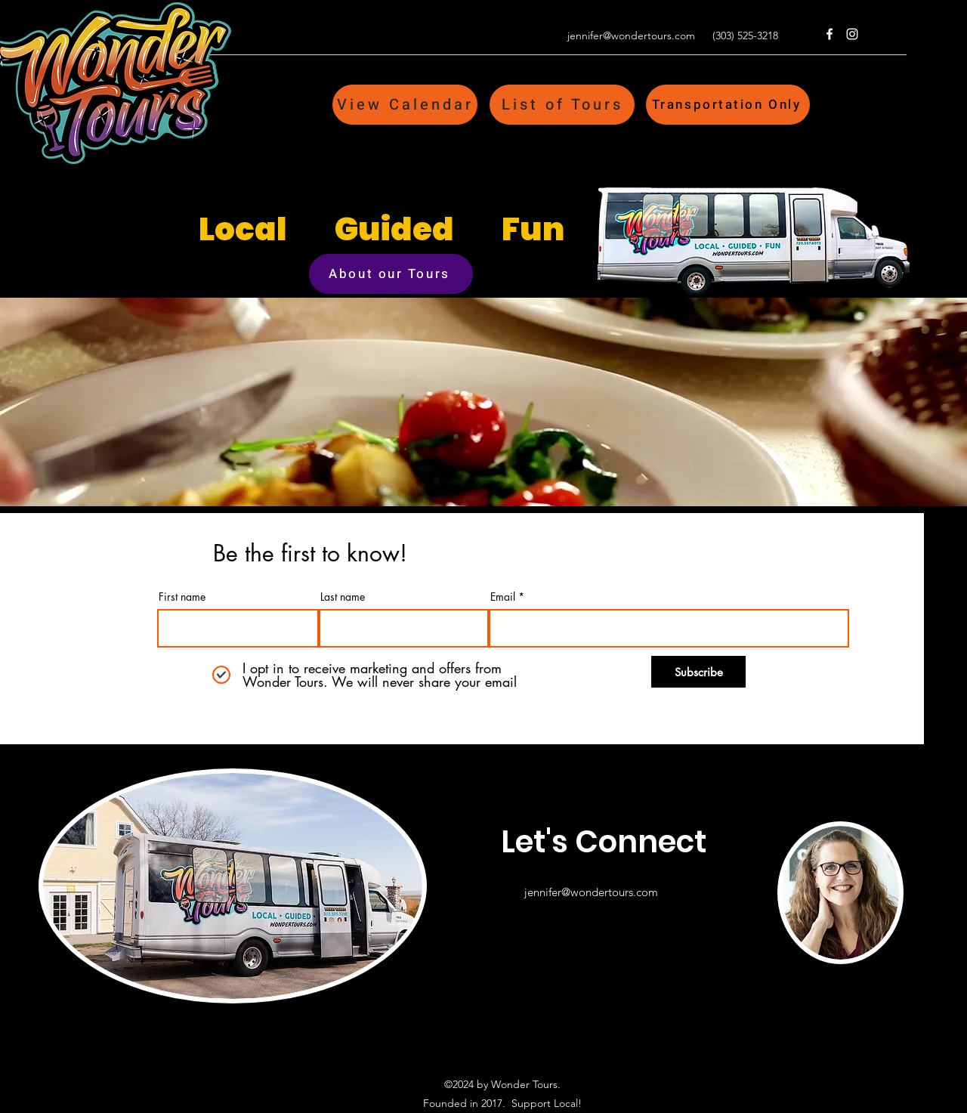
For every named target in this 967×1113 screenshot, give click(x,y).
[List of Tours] (562, 105)
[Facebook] (829, 34)
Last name (342, 597)
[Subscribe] (698, 672)
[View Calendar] (404, 105)
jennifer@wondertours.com (631, 35)
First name (182, 597)
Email (502, 597)
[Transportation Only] (728, 105)
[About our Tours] (391, 274)
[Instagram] (852, 34)
